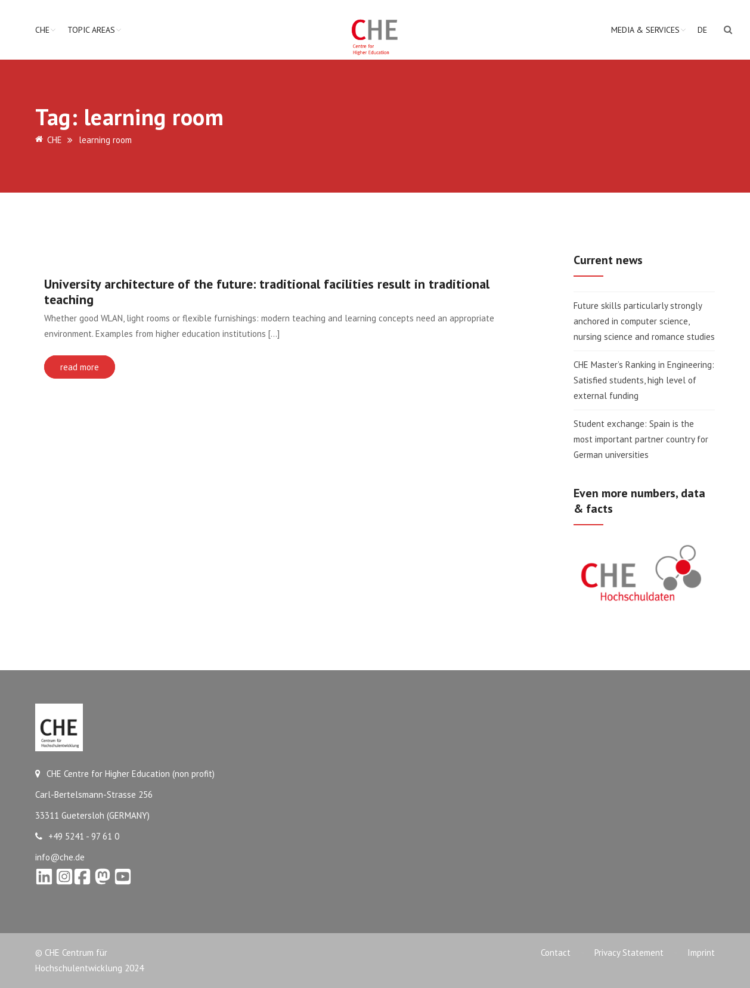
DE (702, 29)
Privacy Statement (629, 952)
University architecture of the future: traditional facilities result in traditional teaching (266, 291)
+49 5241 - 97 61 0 (77, 836)
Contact (556, 952)
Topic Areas (91, 29)
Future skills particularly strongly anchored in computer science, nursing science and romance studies (645, 321)
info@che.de (60, 857)
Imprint (701, 952)
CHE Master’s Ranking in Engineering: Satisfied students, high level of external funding (644, 380)
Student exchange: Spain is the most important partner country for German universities (641, 439)
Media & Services (645, 29)
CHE (42, 29)
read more (79, 367)
